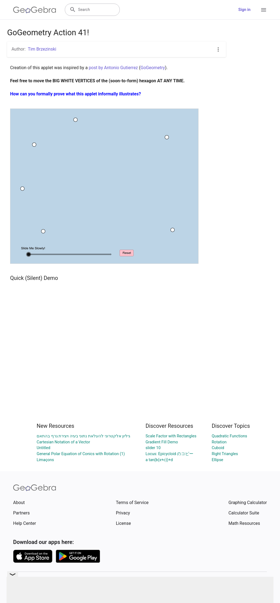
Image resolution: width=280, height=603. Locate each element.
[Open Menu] (263, 10)
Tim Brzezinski (42, 49)
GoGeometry (153, 67)
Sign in (244, 9)
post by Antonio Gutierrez (113, 67)
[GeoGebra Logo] (34, 10)
